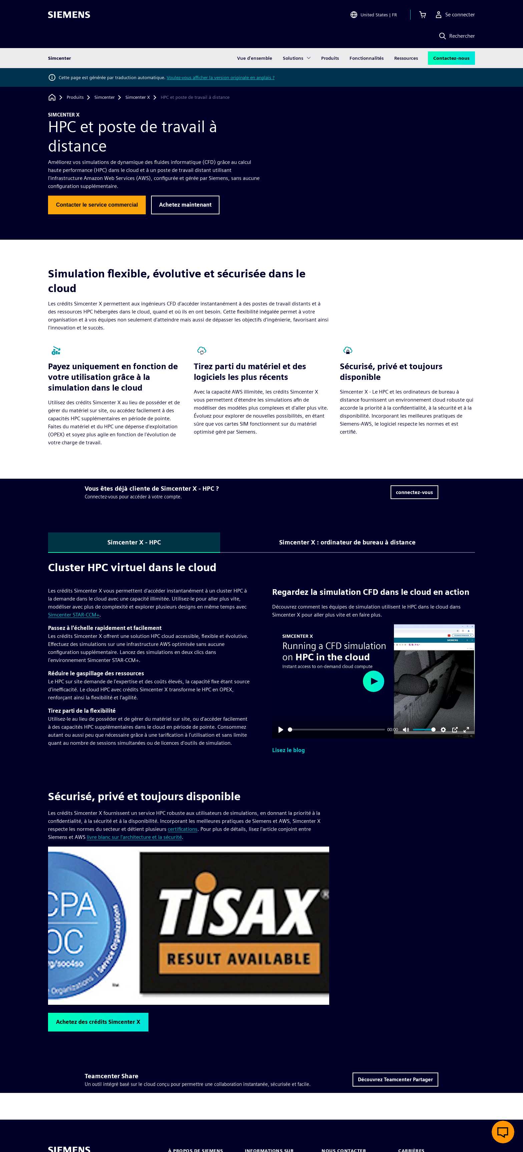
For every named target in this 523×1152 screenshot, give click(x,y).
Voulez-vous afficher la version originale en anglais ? (221, 77)
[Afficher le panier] (422, 14)
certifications (182, 829)
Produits (330, 58)
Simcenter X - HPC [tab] (134, 542)
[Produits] (75, 97)
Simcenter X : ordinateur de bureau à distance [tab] (347, 542)
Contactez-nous (451, 58)
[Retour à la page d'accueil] (52, 97)
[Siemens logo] (69, 14)
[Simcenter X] (137, 97)
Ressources (406, 58)
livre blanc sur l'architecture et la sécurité (134, 837)
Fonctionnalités (367, 58)
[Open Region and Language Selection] (373, 14)
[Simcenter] (104, 97)
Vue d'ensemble (254, 58)
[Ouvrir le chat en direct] (503, 1132)
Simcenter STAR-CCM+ (73, 615)
